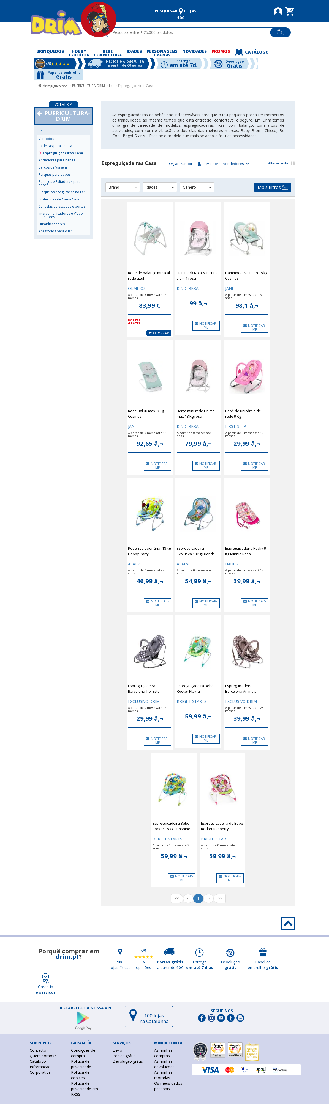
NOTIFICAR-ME (206, 325)
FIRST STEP (235, 426)
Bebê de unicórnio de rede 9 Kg (243, 413)
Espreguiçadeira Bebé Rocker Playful (195, 688)
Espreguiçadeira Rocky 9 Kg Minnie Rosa (245, 551)
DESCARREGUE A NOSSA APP (85, 1008)
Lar (111, 85)
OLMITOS (137, 288)
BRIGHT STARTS (191, 701)
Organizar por (180, 163)
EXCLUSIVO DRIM (144, 701)
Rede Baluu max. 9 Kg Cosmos (146, 413)
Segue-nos (222, 1011)
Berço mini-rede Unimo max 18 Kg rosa (196, 413)
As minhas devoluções (164, 1064)
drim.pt (67, 956)
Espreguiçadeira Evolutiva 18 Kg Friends (196, 551)
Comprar (159, 333)
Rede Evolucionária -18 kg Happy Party (149, 551)
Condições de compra (83, 1053)
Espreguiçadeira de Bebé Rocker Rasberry (222, 826)
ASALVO (135, 563)
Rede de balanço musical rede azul (149, 275)
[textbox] (190, 32)
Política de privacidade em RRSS (84, 1089)
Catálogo (38, 1061)
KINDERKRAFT (190, 288)
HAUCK (231, 563)
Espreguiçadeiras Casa (136, 85)
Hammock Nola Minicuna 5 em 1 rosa (197, 275)
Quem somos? (43, 1055)
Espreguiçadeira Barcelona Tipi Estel (144, 688)
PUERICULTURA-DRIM (88, 85)
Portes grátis (124, 1055)
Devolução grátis (128, 1061)
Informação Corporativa (40, 1069)
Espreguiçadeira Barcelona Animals (240, 688)
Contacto (38, 1050)
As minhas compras (163, 1053)
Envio (117, 1050)
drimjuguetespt (55, 86)
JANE (229, 288)
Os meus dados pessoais (168, 1086)
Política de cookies (80, 1075)
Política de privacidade (81, 1064)
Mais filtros (273, 187)
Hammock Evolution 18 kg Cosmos (246, 275)
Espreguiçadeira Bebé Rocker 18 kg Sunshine (171, 826)
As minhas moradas (163, 1075)
